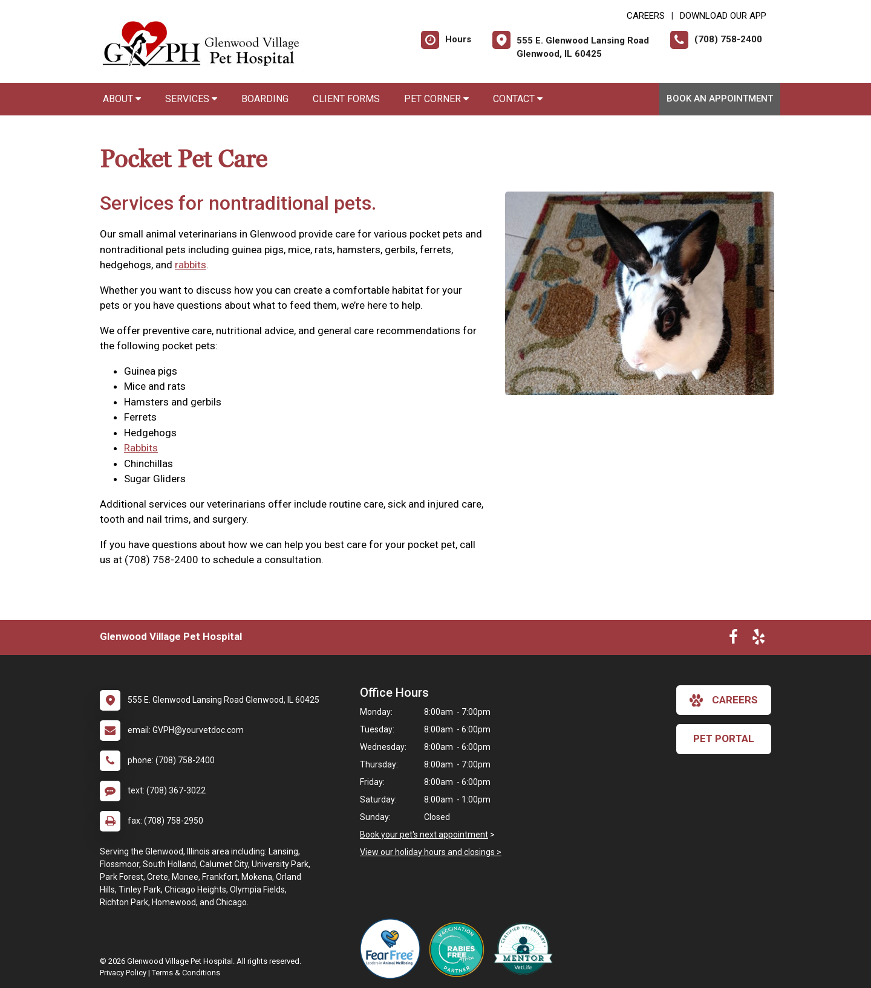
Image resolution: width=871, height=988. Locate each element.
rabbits (190, 265)
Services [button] (191, 99)
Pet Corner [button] (436, 99)
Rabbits (141, 448)
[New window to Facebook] (733, 639)
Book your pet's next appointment (424, 834)
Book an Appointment (720, 98)
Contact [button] (518, 99)
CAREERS (646, 15)
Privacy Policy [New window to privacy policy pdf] (123, 972)
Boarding (265, 99)
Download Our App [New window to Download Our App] (723, 15)
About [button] (122, 99)
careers (724, 700)
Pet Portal (723, 738)
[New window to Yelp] (758, 639)
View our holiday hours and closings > (430, 852)
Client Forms (346, 99)
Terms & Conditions (186, 972)
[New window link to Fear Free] (393, 949)
